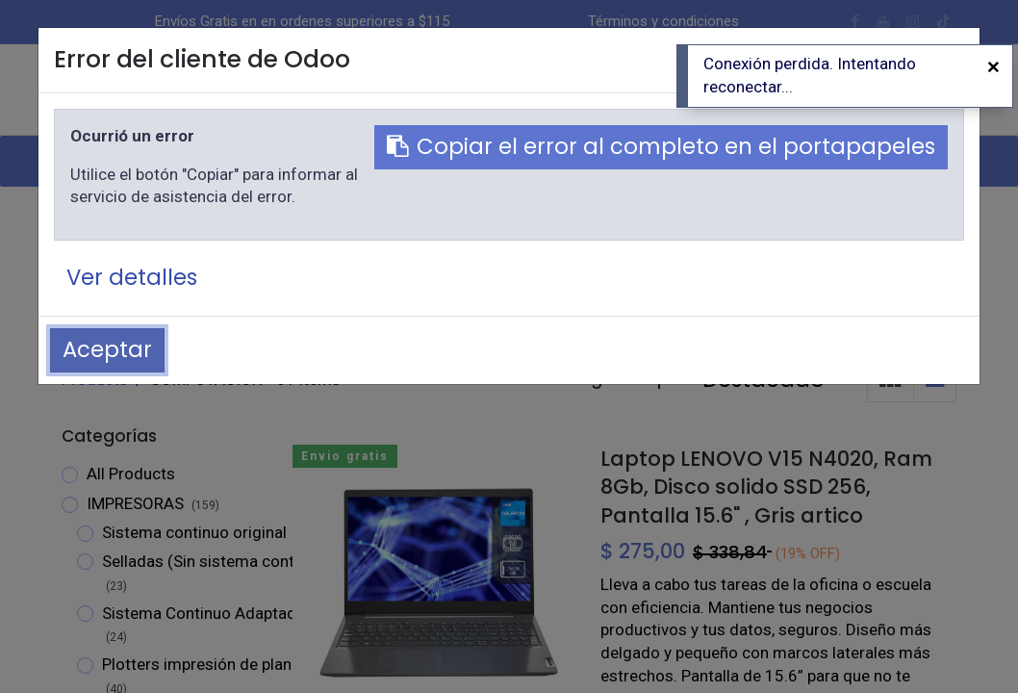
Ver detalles (131, 277)
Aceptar (107, 349)
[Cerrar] (993, 67)
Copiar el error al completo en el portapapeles (661, 146)
